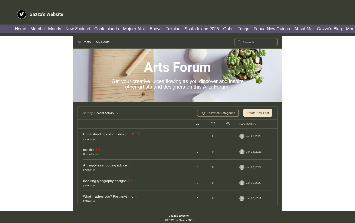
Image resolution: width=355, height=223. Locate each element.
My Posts (102, 42)
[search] (256, 42)
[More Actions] (269, 136)
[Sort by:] (101, 112)
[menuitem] (218, 113)
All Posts (84, 42)
